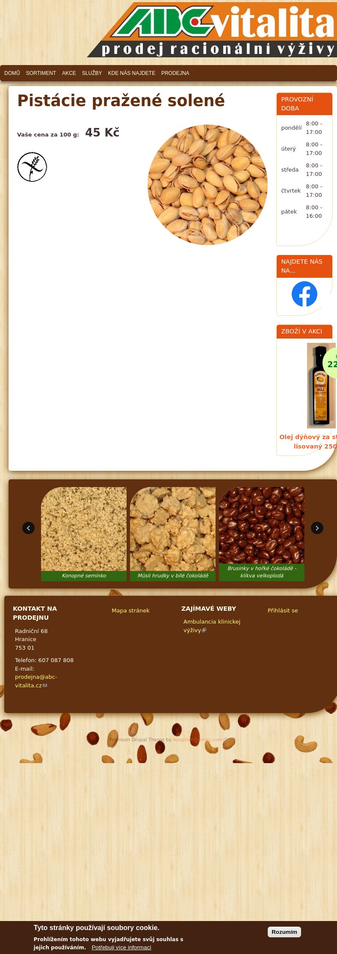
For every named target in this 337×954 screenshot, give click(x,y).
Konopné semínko (84, 576)
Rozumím (284, 932)
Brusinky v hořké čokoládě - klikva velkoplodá (261, 572)
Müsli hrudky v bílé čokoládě (172, 576)
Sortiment (41, 73)
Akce (69, 73)
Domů (12, 73)
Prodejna (175, 73)
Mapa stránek (130, 610)
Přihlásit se (283, 610)
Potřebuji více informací (121, 947)
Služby (92, 73)
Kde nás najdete (132, 73)
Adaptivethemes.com (200, 740)
